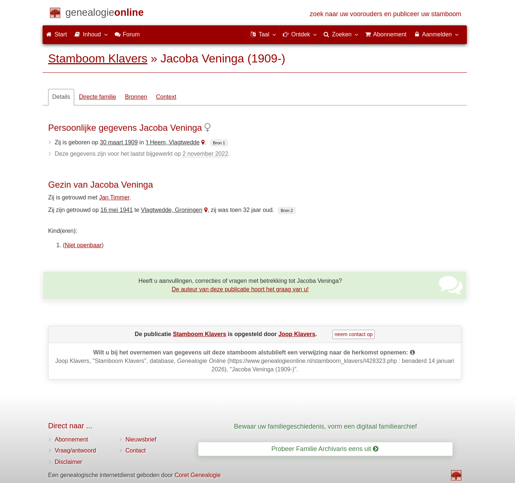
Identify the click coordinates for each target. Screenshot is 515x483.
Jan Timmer (114, 197)
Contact (136, 450)
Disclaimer (68, 462)
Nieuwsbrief (141, 439)
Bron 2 (287, 210)
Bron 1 (219, 143)
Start (56, 34)
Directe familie (97, 97)
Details (61, 97)
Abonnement (71, 439)
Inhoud (91, 34)
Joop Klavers (296, 334)
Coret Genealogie (197, 475)
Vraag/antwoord (75, 450)
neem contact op (354, 334)
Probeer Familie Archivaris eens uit (325, 449)
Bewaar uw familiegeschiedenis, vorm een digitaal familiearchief (325, 426)
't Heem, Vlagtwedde (172, 142)
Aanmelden (436, 34)
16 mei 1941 (116, 210)
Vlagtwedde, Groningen (171, 210)
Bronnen (136, 97)
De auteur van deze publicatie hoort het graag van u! (240, 289)
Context (166, 97)
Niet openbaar (83, 245)
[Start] (104, 14)
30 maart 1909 (119, 142)
